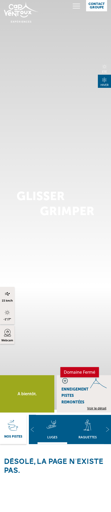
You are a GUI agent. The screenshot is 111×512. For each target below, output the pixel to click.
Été (104, 72)
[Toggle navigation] (72, 6)
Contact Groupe (96, 5)
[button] (32, 429)
